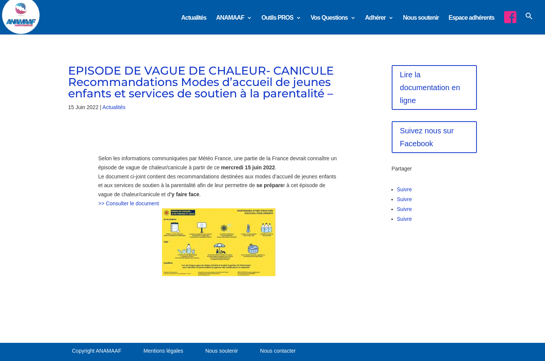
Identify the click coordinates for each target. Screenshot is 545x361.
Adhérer (375, 18)
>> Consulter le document (128, 203)
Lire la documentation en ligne (430, 87)
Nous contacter (278, 351)
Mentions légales (163, 351)
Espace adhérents (471, 18)
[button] (529, 22)
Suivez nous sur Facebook (427, 137)
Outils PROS (277, 18)
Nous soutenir (421, 18)
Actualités (193, 18)
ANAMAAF (230, 18)
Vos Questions (329, 18)
